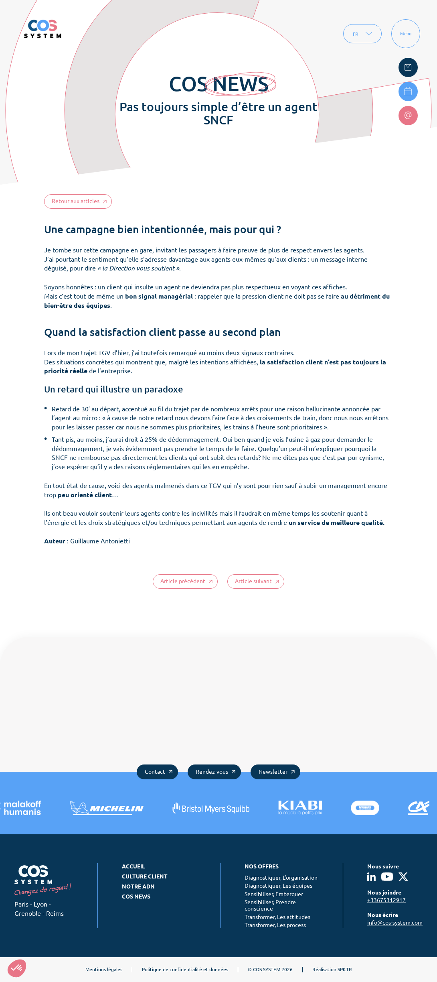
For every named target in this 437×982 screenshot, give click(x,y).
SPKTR (345, 969)
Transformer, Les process (275, 925)
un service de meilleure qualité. (335, 522)
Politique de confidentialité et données (185, 969)
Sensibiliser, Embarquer (274, 894)
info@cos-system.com (395, 922)
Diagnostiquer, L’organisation (281, 877)
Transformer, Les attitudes (277, 917)
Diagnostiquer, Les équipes (278, 885)
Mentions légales (103, 969)
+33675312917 (386, 900)
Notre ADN (138, 886)
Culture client (145, 876)
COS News (136, 896)
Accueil (133, 866)
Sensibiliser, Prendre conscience (270, 905)
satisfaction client (295, 362)
